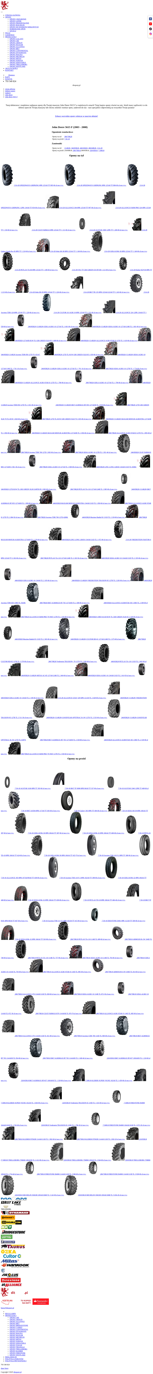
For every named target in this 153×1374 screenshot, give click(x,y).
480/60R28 (92, 148)
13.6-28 (99, 148)
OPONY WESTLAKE (17, 66)
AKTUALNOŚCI (11, 68)
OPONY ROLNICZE (17, 25)
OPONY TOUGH (16, 1345)
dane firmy (5, 1368)
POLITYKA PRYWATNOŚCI (15, 1361)
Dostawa (10, 75)
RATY (7, 77)
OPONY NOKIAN (16, 60)
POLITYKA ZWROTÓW (14, 1359)
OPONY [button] (8, 17)
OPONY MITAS (15, 58)
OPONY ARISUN (16, 43)
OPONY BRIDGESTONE (19, 1325)
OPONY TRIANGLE (17, 1347)
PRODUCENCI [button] (10, 37)
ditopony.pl (17, 1372)
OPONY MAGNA (16, 55)
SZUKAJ (13, 31)
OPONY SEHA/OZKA (18, 62)
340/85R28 (75, 148)
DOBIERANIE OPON (17, 29)
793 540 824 (10, 81)
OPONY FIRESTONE (17, 1353)
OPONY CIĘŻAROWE (18, 19)
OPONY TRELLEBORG (18, 64)
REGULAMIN (10, 1314)
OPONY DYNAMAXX (18, 53)
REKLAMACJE (11, 1357)
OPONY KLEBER (16, 1351)
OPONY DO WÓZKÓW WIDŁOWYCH (24, 27)
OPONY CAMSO (16, 1327)
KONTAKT (9, 70)
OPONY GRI (14, 41)
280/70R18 (77, 150)
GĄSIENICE (9, 35)
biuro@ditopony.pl (7, 1308)
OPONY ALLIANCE (17, 47)
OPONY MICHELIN (17, 56)
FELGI (7, 33)
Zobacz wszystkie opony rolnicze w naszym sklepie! (76, 116)
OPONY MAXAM (16, 45)
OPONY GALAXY (16, 39)
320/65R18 (93, 150)
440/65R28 (83, 148)
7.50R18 (101, 150)
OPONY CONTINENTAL (19, 51)
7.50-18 (67, 139)
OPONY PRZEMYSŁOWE (19, 23)
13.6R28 (67, 148)
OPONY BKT (15, 49)
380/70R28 (68, 137)
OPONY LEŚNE (15, 21)
